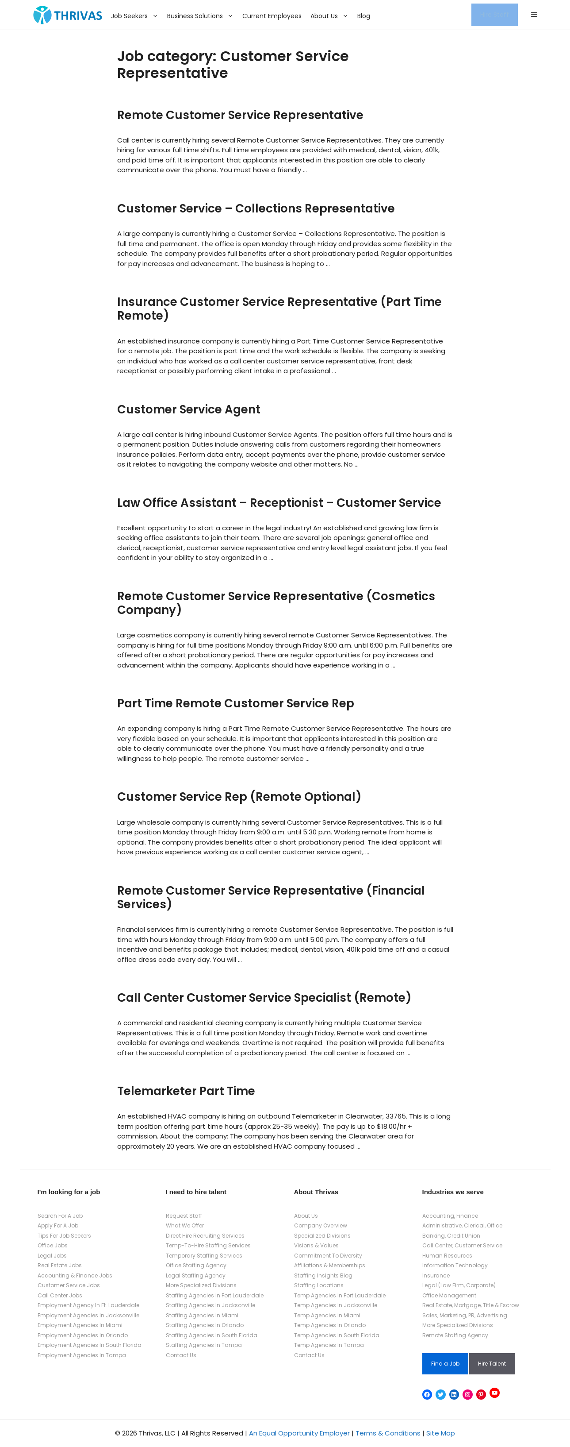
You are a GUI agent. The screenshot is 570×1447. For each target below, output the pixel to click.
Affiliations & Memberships (329, 1265)
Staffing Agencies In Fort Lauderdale (215, 1295)
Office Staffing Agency (196, 1265)
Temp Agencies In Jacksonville (335, 1305)
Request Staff (184, 1215)
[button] (534, 15)
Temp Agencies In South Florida (336, 1335)
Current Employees (272, 16)
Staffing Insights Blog (323, 1275)
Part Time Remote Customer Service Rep (235, 703)
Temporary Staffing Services (204, 1255)
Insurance (436, 1275)
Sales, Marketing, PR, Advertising (464, 1315)
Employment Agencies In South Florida (90, 1345)
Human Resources (447, 1255)
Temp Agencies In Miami (327, 1315)
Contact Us (181, 1355)
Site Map (440, 1433)
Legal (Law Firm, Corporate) (459, 1285)
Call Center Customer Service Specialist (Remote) (264, 998)
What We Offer (185, 1225)
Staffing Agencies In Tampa (204, 1345)
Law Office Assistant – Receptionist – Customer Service (279, 503)
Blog (363, 16)
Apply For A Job (58, 1225)
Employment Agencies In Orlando (83, 1335)
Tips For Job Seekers (64, 1235)
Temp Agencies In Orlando (330, 1325)
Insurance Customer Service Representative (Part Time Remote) (279, 309)
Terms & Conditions (388, 1433)
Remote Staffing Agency (455, 1335)
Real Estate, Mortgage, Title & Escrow (470, 1305)
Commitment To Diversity (328, 1255)
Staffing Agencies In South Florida (211, 1335)
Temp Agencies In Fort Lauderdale (340, 1295)
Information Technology (455, 1265)
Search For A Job (60, 1215)
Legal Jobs (52, 1255)
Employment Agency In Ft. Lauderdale (88, 1305)
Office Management (449, 1295)
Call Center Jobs (60, 1295)
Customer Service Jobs (69, 1285)
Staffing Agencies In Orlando (205, 1325)
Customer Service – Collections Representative (256, 208)
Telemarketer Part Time (186, 1091)
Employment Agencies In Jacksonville (88, 1315)
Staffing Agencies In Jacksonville (210, 1305)
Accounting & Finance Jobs (75, 1275)
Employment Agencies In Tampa (82, 1355)
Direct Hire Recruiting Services (205, 1235)
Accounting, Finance (450, 1215)
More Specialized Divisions (201, 1285)
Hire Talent (492, 1363)
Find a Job (445, 1363)
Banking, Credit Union (451, 1235)
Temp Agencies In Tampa (329, 1345)
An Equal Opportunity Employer (299, 1433)
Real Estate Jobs (60, 1265)
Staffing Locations (319, 1285)
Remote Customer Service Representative (240, 115)
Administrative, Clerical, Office (462, 1225)
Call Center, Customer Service (462, 1245)
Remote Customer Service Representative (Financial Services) (271, 897)
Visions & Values (316, 1245)
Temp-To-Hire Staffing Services (208, 1245)
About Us (331, 16)
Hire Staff (494, 14)
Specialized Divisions (322, 1235)
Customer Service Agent (188, 409)
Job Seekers (137, 16)
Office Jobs (53, 1245)
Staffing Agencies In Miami (202, 1315)
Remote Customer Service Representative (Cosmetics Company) (276, 603)
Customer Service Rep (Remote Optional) (239, 797)
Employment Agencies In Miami (80, 1325)
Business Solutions (202, 16)
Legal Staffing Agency (196, 1275)
